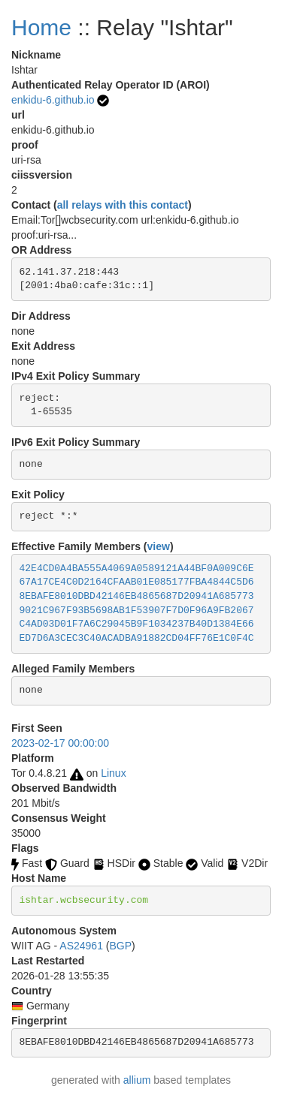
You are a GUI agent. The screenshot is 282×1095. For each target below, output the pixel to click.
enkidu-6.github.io (53, 100)
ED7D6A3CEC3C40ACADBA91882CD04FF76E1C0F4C (137, 638)
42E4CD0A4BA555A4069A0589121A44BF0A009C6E (137, 568)
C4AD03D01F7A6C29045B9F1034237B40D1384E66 (137, 624)
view (158, 546)
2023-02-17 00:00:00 (60, 743)
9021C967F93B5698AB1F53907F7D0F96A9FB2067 (137, 610)
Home (41, 27)
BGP (120, 946)
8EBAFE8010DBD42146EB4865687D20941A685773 (137, 596)
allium (137, 1080)
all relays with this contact (122, 205)
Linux (113, 773)
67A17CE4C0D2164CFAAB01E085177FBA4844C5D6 (137, 582)
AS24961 (81, 946)
